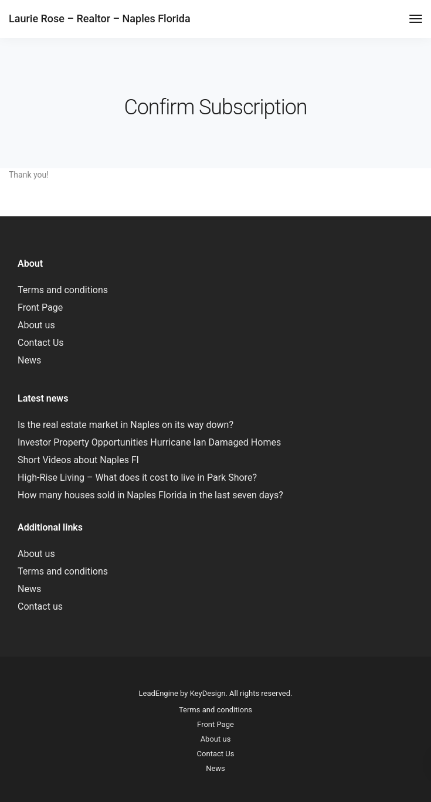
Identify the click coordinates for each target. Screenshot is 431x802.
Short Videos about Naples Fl (78, 459)
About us (36, 325)
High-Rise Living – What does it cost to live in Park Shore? (137, 477)
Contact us (40, 606)
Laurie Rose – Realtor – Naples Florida (100, 18)
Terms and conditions (63, 289)
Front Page (40, 307)
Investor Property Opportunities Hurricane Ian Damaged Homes (149, 442)
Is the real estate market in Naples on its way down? (125, 424)
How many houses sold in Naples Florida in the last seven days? (150, 495)
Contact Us (41, 342)
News (29, 360)
